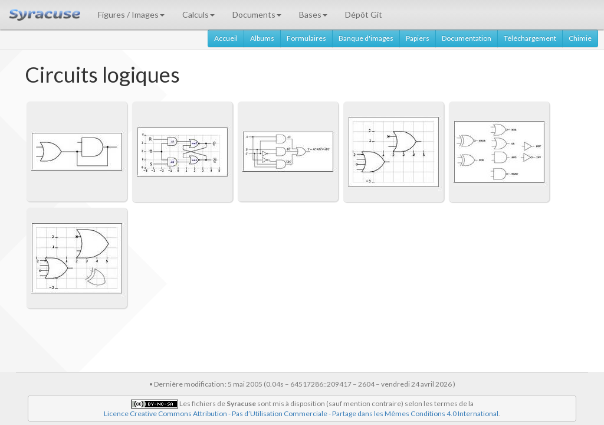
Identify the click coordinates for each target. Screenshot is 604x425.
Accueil (226, 38)
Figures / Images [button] (131, 14)
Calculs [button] (198, 14)
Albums (262, 38)
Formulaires (306, 38)
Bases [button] (313, 14)
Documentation (466, 38)
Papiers (417, 38)
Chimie (580, 38)
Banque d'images (366, 38)
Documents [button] (256, 14)
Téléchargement (530, 38)
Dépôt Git (363, 14)
